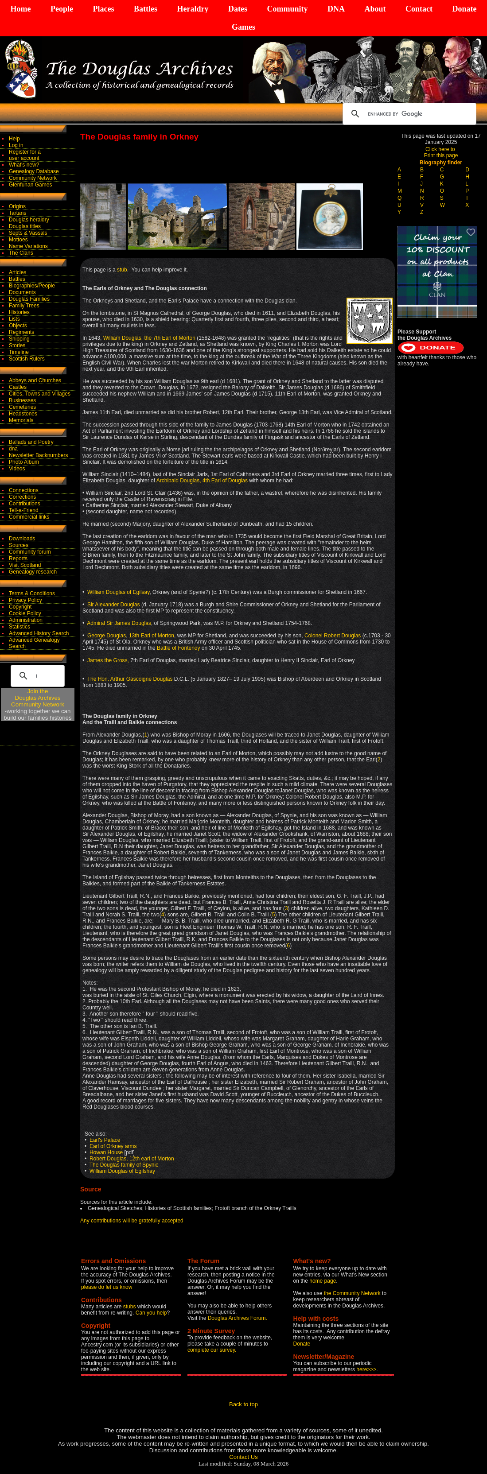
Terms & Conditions (32, 593)
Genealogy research (33, 572)
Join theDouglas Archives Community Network (37, 698)
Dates (237, 8)
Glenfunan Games (30, 185)
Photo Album (24, 462)
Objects (18, 325)
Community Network (33, 178)
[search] (408, 114)
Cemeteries (22, 407)
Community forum (30, 552)
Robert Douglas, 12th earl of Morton (132, 1159)
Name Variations (28, 246)
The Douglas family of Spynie (123, 1165)
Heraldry (192, 8)
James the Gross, (108, 660)
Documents (22, 292)
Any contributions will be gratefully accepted (131, 1221)
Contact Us (243, 1457)
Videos (17, 468)
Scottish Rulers (27, 359)
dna (13, 449)
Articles (17, 272)
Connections (24, 490)
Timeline (19, 352)
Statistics (19, 627)
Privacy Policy (25, 600)
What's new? (24, 165)
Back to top (243, 1404)
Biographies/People (32, 286)
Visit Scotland (25, 565)
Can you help (151, 1313)
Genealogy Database (34, 171)
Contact (418, 8)
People (62, 8)
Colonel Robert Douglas (332, 635)
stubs (130, 1306)
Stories (17, 345)
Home (21, 8)
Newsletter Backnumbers (38, 455)
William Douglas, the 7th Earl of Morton (150, 338)
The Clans (21, 253)
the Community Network (353, 1293)
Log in (16, 145)
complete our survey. (212, 1350)
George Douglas (106, 635)
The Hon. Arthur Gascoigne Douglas (130, 679)
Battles (145, 8)
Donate (464, 8)
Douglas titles (25, 226)
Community (287, 8)
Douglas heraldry (29, 220)
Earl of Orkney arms (113, 1146)
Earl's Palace (105, 1140)
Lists (14, 319)
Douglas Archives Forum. (237, 1318)
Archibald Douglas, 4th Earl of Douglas (202, 480)
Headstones (23, 414)
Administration (26, 620)
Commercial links (29, 517)
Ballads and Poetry (31, 442)
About (375, 8)
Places (103, 8)
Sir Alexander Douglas (113, 604)
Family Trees (24, 306)
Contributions (24, 503)
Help (14, 139)
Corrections (22, 497)
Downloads (22, 538)
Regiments (21, 332)
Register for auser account (25, 155)
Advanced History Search (39, 633)
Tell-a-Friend (24, 510)
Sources (18, 545)
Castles (18, 387)
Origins (17, 206)
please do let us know (106, 1287)
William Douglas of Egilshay (122, 1171)
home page (322, 1281)
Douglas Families (29, 299)
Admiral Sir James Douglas (119, 623)
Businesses (22, 400)
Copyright (20, 607)
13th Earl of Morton (151, 635)
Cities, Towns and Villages (39, 394)
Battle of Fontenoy (178, 648)
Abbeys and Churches (35, 380)
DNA (336, 8)
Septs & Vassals (28, 233)
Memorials (21, 420)
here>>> (366, 1369)
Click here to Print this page (441, 152)
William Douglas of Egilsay (118, 592)
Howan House (106, 1152)
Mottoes (18, 240)
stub (122, 270)
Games (243, 27)
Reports (18, 558)
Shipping (19, 339)
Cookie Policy (25, 613)
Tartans (17, 213)
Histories (19, 312)
